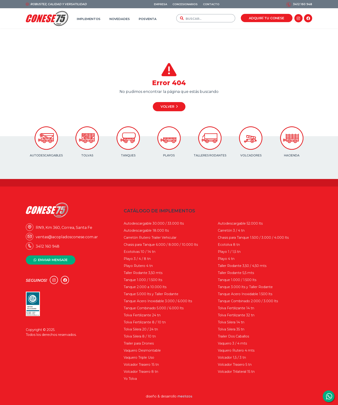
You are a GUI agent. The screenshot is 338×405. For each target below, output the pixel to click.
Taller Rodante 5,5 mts (236, 273)
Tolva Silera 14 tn (231, 322)
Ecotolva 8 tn (229, 244)
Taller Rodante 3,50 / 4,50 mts (242, 266)
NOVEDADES (119, 19)
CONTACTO (211, 4)
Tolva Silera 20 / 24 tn (141, 329)
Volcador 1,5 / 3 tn (232, 357)
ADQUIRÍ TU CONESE (266, 18)
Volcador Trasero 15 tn (141, 364)
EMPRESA (160, 4)
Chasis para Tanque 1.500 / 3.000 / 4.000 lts (253, 237)
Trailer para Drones (139, 343)
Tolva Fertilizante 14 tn (236, 308)
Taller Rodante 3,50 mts (143, 273)
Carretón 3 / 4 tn (231, 230)
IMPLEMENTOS (88, 19)
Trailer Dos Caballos (233, 336)
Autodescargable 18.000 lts (146, 230)
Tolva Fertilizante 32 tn (236, 315)
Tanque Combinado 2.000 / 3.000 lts (248, 301)
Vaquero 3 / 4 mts (232, 343)
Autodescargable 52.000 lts (240, 223)
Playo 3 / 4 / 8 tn (137, 259)
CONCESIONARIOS (185, 4)
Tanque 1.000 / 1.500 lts (143, 280)
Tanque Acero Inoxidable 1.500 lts (245, 294)
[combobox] (209, 18)
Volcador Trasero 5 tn (235, 364)
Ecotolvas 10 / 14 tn (139, 252)
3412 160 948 (302, 4)
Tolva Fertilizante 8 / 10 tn (145, 322)
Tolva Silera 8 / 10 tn (140, 336)
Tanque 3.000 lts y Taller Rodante (245, 287)
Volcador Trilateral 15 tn (236, 371)
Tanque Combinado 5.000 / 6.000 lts (154, 308)
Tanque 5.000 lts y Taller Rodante (151, 294)
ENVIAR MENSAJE (53, 260)
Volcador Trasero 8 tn (141, 371)
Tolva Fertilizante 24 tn (142, 315)
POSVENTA (148, 19)
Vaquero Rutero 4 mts (236, 350)
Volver (167, 106)
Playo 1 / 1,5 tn (229, 252)
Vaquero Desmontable (142, 350)
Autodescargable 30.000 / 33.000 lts (154, 223)
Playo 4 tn (226, 259)
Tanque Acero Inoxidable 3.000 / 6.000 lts (158, 301)
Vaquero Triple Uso (139, 357)
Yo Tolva (130, 379)
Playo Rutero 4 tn (138, 266)
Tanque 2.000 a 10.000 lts (145, 287)
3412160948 (328, 396)
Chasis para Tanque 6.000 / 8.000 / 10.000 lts (161, 244)
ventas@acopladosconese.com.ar (62, 237)
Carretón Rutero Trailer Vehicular (150, 237)
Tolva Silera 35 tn (231, 329)
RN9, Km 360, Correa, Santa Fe (59, 227)
